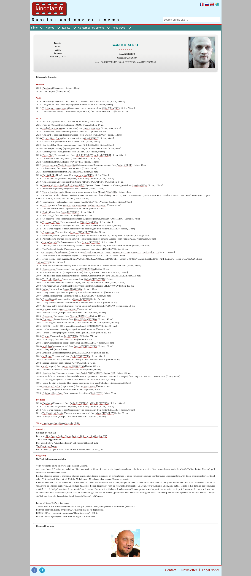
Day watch (47, 319)
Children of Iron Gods (52, 393)
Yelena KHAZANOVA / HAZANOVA (92, 182)
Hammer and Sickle (51, 386)
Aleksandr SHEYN (77, 369)
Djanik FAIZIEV (88, 332)
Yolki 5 (46, 205)
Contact (170, 570)
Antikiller (47, 353)
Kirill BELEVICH (91, 145)
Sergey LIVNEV (88, 386)
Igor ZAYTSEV (71, 336)
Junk (44, 309)
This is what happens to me (55, 108)
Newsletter (189, 570)
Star (44, 215)
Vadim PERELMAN (97, 205)
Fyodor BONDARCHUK (113, 276)
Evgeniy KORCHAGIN (95, 135)
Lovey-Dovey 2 (49, 292)
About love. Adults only (53, 195)
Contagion (47, 296)
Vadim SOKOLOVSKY (94, 279)
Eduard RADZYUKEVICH (86, 202)
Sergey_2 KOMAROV (80, 232)
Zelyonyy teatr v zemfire (53, 306)
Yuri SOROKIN (102, 383)
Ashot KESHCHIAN (148, 259)
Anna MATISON (139, 185)
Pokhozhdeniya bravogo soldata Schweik (61, 239)
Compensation (49, 269)
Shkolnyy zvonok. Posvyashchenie (58, 245)
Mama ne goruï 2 (50, 322)
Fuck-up (46, 125)
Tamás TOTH (96, 393)
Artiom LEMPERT (102, 155)
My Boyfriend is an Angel (54, 255)
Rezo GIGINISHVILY (133, 195)
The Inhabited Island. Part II (55, 276)
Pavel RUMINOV (194, 195)
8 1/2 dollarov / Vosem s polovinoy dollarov (62, 376)
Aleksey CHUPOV (112, 195)
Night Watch (48, 343)
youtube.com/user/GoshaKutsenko (57, 423)
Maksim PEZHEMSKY (93, 292)
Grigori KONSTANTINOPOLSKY (149, 376)
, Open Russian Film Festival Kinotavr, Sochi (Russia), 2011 (77, 449)
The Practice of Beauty (52, 111)
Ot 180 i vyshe (49, 326)
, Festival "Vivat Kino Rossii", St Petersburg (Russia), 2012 (71, 443)
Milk (44, 168)
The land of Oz (49, 208)
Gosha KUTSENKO (79, 101)
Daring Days (48, 299)
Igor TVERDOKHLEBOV (95, 148)
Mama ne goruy (49, 379)
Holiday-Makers (50, 312)
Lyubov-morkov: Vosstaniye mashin (58, 165)
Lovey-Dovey (48, 302)
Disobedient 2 (48, 158)
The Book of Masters (52, 279)
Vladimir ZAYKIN (108, 202)
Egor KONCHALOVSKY (100, 272)
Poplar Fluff (48, 155)
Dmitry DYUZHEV (128, 259)
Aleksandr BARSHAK (121, 245)
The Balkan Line (50, 178)
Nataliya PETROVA (73, 363)
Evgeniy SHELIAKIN (63, 198)
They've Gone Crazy (51, 138)
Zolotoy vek (48, 349)
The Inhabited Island (51, 282)
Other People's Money (52, 148)
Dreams (46, 389)
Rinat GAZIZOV (130, 239)
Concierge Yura (49, 151)
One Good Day (49, 145)
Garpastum (47, 316)
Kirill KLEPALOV (84, 155)
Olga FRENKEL (91, 138)
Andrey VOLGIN (79, 121)
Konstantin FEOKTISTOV (111, 219)
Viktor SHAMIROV (89, 104)
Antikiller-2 (47, 346)
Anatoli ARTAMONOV (91, 373)
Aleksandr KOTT (151, 252)
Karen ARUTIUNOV (75, 141)
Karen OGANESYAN (71, 168)
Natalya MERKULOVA (173, 195)
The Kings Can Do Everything (56, 286)
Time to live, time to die (53, 192)
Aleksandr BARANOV (98, 235)
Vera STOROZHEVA (101, 255)
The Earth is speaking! (52, 135)
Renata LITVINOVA (105, 306)
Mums (45, 259)
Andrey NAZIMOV (85, 175)
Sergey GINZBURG (91, 242)
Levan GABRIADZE (114, 252)
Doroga (46, 363)
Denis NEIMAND (68, 309)
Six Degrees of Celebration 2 (55, 252)
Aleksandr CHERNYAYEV (88, 265)
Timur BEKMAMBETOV (74, 205)
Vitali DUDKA (83, 151)
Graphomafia (48, 202)
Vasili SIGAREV (80, 208)
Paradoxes (47, 88)
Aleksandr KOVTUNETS (71, 162)
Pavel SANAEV (88, 329)
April (45, 366)
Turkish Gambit (49, 332)
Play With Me (48, 175)
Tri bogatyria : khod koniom (55, 219)
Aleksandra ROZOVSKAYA (77, 125)
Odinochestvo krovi (51, 359)
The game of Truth (51, 104)
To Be (45, 162)
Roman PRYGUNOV (72, 289)
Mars (45, 339)
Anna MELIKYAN (152, 195)
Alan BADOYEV (110, 259)
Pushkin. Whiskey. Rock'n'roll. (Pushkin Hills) (63, 185)
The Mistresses (49, 182)
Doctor (45, 91)
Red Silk (46, 121)
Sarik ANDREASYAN (96, 225)
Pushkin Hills (48, 188)
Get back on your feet (52, 128)
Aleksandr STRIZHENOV (91, 302)
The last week (48, 329)
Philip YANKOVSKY (80, 356)
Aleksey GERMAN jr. (80, 316)
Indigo (45, 289)
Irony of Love (48, 265)
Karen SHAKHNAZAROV (73, 389)
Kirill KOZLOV (167, 259)
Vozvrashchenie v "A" (52, 272)
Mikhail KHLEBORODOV (83, 296)
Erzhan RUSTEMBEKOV (114, 265)
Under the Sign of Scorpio (54, 383)
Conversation (48, 232)
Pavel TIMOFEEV (91, 128)
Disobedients (48, 131)
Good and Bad (49, 373)
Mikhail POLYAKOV (99, 101)
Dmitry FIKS (109, 373)
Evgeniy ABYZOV (70, 259)
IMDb (77, 423)
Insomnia (46, 172)
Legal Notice (211, 570)
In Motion (47, 356)
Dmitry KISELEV (119, 235)
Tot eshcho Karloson (51, 225)
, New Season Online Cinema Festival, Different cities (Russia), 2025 (76, 436)
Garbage (46, 141)
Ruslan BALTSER (81, 299)
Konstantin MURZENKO (73, 366)
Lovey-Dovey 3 (49, 242)
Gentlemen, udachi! (51, 235)
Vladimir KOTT (83, 131)
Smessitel (47, 369)
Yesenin (46, 336)
